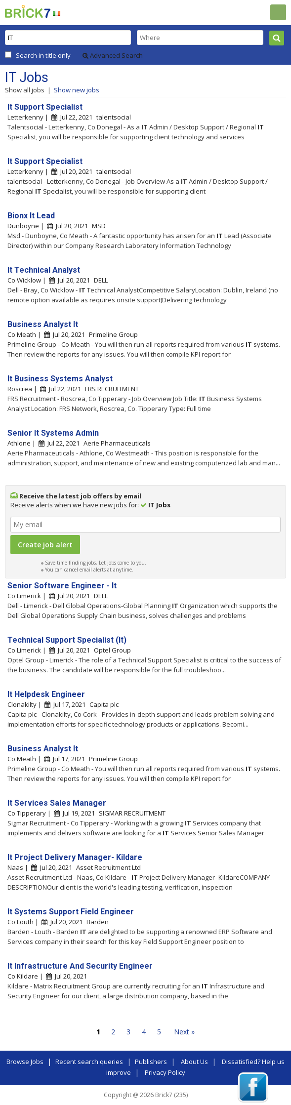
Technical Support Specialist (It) (66, 640)
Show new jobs (76, 89)
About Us (194, 1061)
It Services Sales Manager (56, 803)
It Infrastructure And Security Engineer (80, 966)
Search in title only (43, 55)
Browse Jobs (24, 1061)
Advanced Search (113, 55)
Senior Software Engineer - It (62, 585)
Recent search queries (89, 1061)
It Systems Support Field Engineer (70, 911)
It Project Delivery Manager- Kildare (74, 857)
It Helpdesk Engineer (46, 694)
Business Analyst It (42, 324)
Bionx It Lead (31, 215)
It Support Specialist (45, 107)
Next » (184, 1031)
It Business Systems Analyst (60, 378)
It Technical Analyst (43, 270)
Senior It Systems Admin (53, 433)
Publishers (151, 1061)
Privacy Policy (165, 1072)
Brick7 (27, 11)
